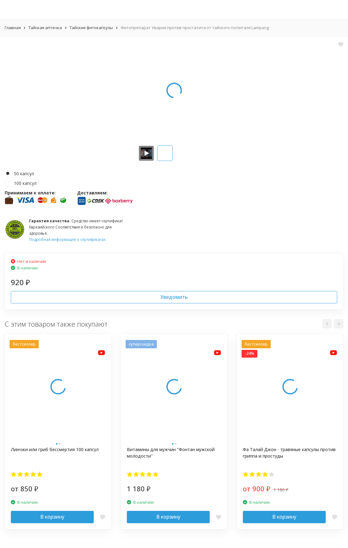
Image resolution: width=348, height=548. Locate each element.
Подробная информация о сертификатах (67, 239)
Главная (13, 27)
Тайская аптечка (45, 27)
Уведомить (174, 297)
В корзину (52, 516)
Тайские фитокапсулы (91, 27)
